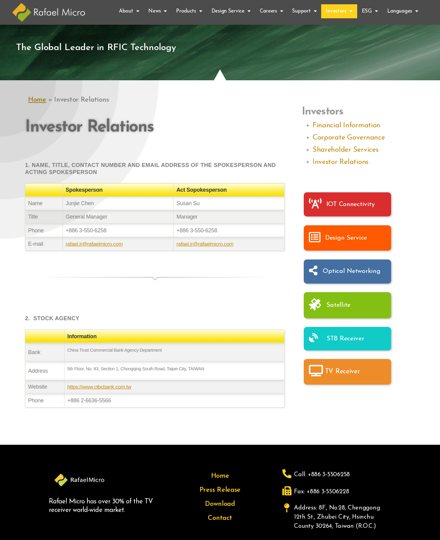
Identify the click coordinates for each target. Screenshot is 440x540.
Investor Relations (341, 162)
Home (37, 99)
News (157, 11)
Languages (402, 11)
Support (304, 11)
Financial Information (346, 125)
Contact (220, 518)
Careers (271, 11)
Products (189, 11)
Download (220, 504)
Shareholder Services (346, 150)
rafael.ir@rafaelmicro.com (94, 244)
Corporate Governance (349, 137)
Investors (339, 11)
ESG (370, 11)
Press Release (220, 490)
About (129, 11)
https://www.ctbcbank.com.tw (101, 387)
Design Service (231, 11)
